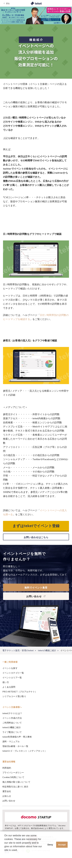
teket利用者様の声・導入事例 (17, 736)
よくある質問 (8, 687)
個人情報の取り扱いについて (16, 782)
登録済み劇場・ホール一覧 (15, 746)
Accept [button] (62, 844)
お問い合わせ (8, 800)
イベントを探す (10, 668)
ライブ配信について (12, 732)
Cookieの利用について (13, 777)
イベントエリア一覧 (12, 677)
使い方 (5, 682)
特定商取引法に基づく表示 (15, 786)
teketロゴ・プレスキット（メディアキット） (24, 751)
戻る (8, 3)
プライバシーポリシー (13, 772)
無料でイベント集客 (36, 587)
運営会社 (6, 791)
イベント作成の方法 (12, 718)
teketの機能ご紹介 (47, 650)
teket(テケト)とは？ (12, 713)
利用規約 (6, 767)
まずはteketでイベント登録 (36, 525)
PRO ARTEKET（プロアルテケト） (19, 691)
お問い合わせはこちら (36, 537)
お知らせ (6, 796)
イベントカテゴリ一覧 (13, 672)
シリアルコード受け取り (14, 696)
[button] (4, 854)
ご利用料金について (12, 722)
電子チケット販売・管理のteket (18, 650)
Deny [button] (50, 844)
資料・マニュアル (11, 741)
